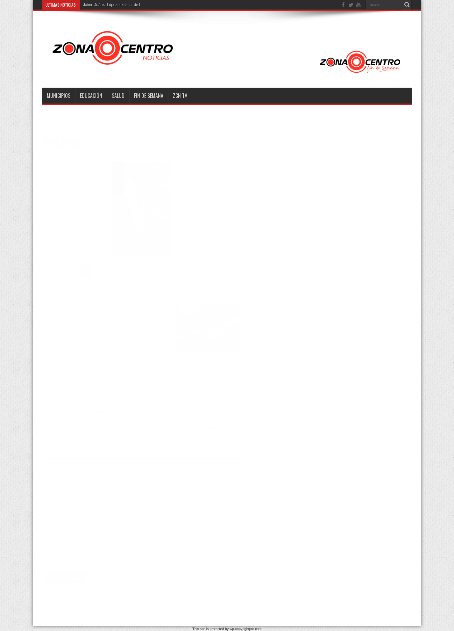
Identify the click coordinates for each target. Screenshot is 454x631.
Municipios (58, 95)
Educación (91, 95)
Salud (118, 95)
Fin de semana (148, 95)
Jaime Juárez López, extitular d (109, 5)
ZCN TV (180, 95)
